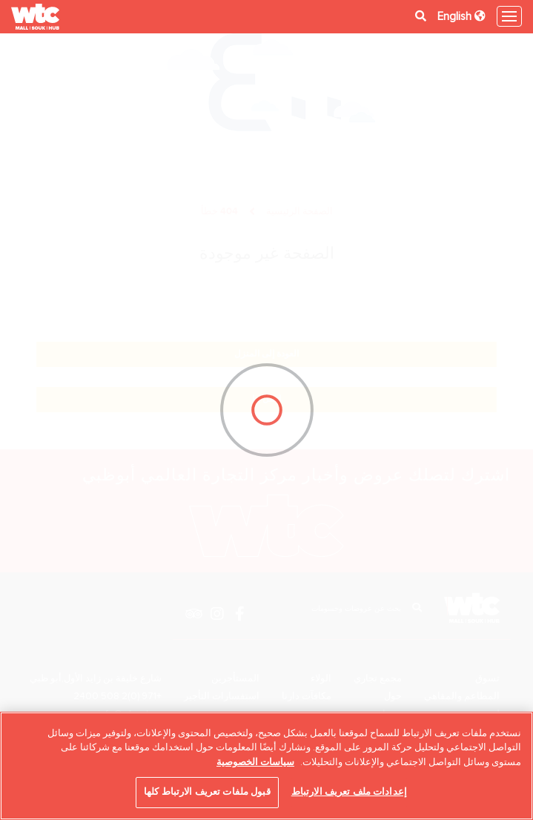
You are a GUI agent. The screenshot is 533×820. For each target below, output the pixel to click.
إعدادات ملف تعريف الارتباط (349, 792)
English (461, 16)
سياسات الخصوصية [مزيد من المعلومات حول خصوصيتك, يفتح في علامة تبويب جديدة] (255, 762)
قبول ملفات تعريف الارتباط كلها (207, 792)
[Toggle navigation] (509, 16)
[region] (266, 766)
